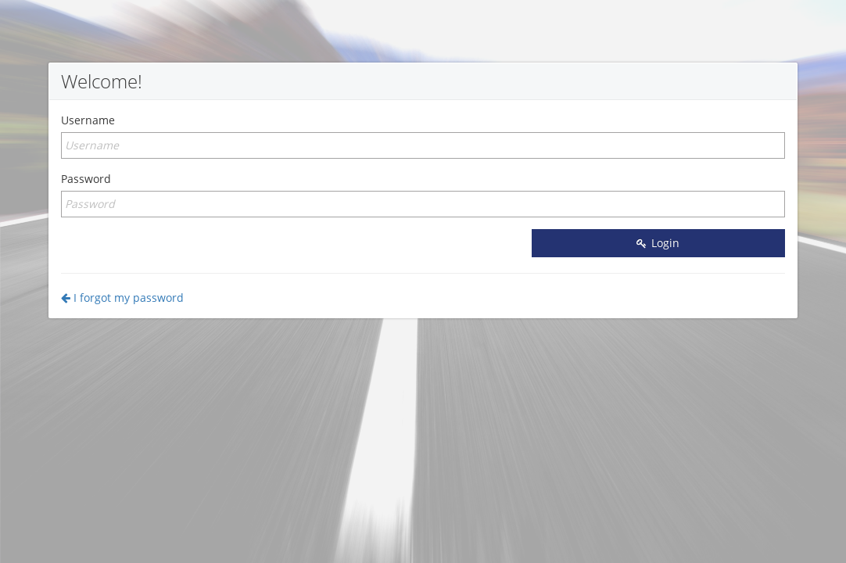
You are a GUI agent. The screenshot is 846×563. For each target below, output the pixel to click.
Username (88, 120)
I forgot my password (122, 297)
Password (86, 178)
